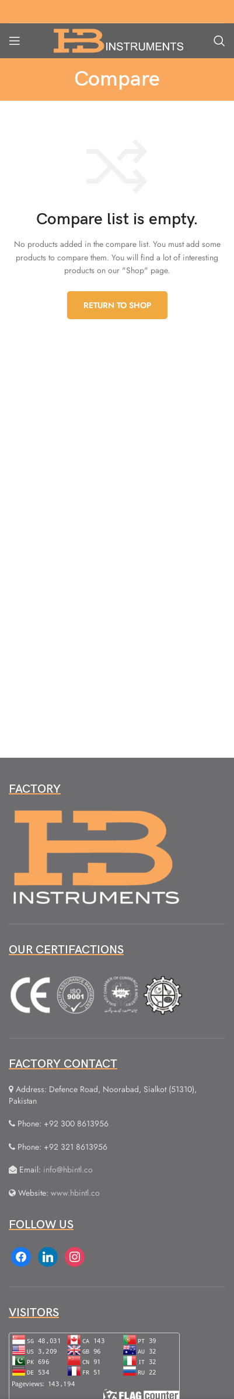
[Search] (219, 40)
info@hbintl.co (68, 1169)
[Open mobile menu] (14, 40)
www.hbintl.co (75, 1193)
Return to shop (117, 305)
